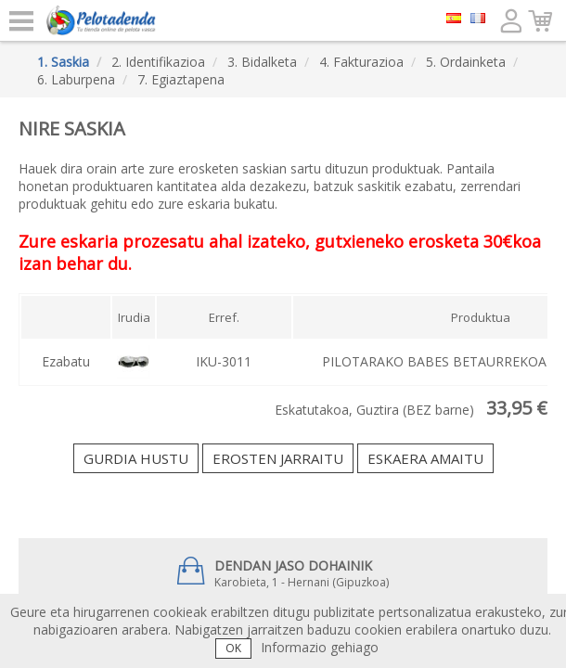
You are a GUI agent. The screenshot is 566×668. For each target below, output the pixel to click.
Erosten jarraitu (277, 458)
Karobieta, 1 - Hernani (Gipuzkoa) (283, 573)
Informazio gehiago (320, 647)
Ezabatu (66, 361)
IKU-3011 (223, 361)
